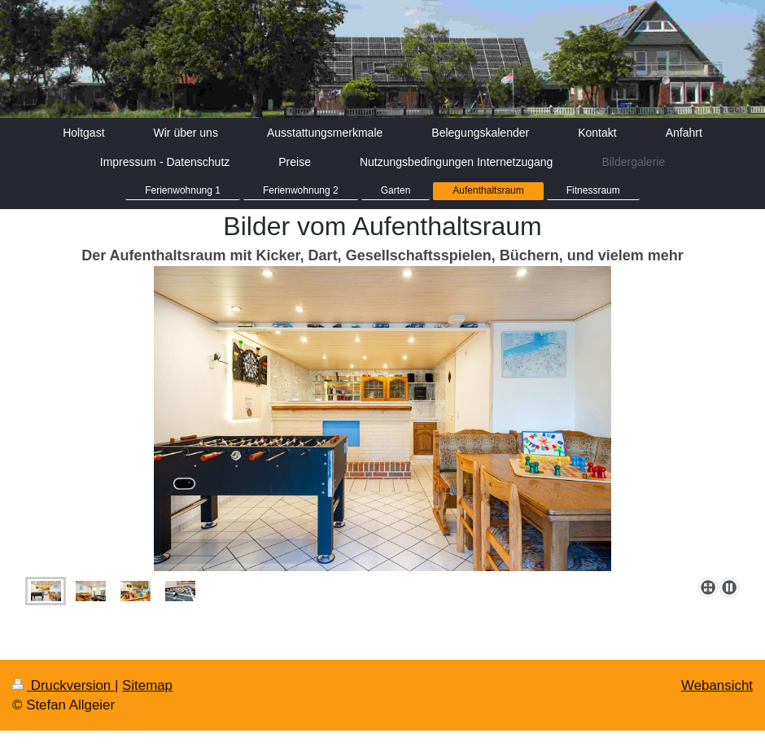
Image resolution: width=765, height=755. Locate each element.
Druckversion (63, 685)
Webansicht (717, 685)
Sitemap (147, 685)
